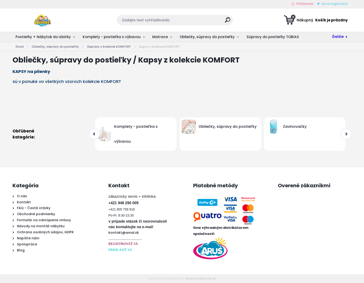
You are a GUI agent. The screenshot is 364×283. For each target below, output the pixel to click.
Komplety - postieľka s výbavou (112, 36)
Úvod (19, 46)
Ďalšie (338, 36)
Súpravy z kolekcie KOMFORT (109, 46)
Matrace (160, 36)
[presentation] (94, 134)
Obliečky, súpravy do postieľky (207, 36)
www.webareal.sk (200, 278)
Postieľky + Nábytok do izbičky (43, 36)
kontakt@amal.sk (123, 232)
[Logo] (41, 20)
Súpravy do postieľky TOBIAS (273, 36)
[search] (227, 21)
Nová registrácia (335, 3)
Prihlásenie (304, 3)
